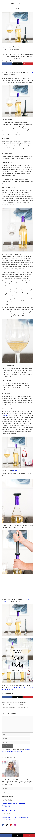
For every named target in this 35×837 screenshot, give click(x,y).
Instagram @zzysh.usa (19, 687)
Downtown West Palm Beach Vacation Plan (16, 707)
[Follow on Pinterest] (11, 825)
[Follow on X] (7, 825)
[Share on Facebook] (7, 63)
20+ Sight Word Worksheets (8, 821)
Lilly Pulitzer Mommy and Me (8, 819)
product (4, 601)
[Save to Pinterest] (28, 63)
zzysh (26, 599)
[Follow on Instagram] (16, 825)
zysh (30, 72)
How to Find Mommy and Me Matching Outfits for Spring (15, 817)
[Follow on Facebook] (3, 825)
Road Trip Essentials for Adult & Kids (14, 705)
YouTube (11, 689)
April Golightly (17, 3)
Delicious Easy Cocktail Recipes (12, 702)
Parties (24, 702)
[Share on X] (17, 63)
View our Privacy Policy (7, 829)
